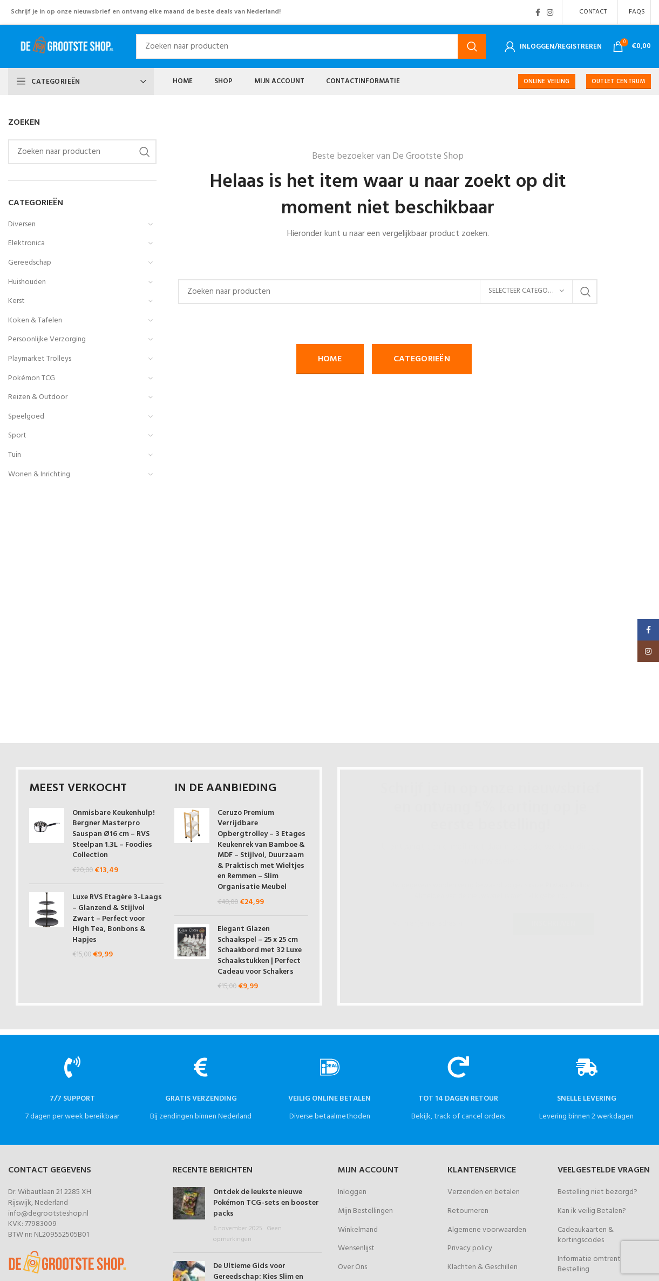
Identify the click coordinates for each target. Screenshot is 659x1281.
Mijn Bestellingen (365, 1211)
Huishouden (27, 282)
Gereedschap (29, 263)
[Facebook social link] (537, 12)
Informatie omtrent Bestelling (589, 1264)
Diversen (22, 224)
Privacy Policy (567, 885)
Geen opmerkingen (247, 1234)
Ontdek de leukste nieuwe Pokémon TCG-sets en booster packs (266, 1202)
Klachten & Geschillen (482, 1267)
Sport (17, 435)
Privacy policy (469, 1248)
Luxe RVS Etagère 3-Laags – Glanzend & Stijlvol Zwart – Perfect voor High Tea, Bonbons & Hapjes (117, 918)
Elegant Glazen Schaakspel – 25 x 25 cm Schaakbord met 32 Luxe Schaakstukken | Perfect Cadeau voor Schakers (260, 950)
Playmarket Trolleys (39, 359)
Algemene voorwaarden (486, 1230)
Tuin (14, 455)
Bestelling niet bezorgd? (597, 1192)
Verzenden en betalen (483, 1192)
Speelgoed (26, 416)
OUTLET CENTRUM (619, 81)
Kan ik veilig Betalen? (592, 1211)
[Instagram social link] (549, 12)
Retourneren (467, 1211)
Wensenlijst (356, 1248)
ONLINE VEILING (547, 81)
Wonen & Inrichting (39, 474)
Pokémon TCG (31, 378)
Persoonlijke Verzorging (47, 339)
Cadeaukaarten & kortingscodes (586, 1235)
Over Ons (352, 1267)
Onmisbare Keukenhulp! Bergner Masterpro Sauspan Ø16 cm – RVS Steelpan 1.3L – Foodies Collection (113, 834)
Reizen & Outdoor (37, 397)
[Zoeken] (311, 46)
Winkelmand (358, 1230)
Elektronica (26, 243)
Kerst (16, 301)
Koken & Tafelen (35, 320)
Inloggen (352, 1192)
